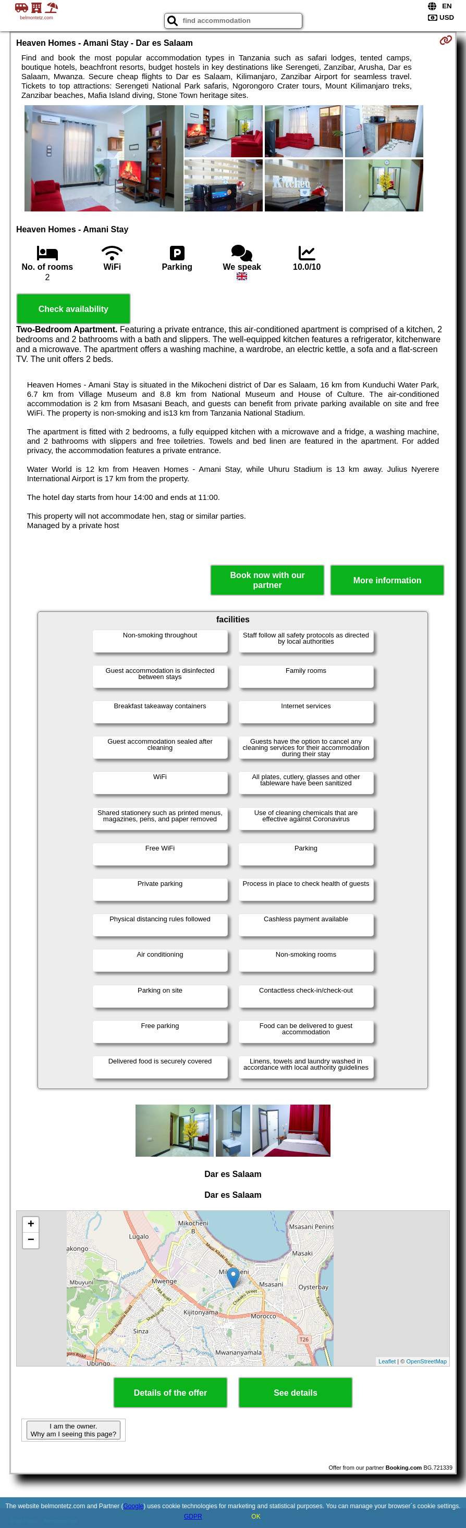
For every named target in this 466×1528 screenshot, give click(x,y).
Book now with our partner (267, 580)
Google (134, 1506)
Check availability (73, 309)
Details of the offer (170, 1392)
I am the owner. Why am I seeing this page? (73, 1430)
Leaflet (387, 1361)
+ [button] (31, 1225)
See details (295, 1392)
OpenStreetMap (426, 1361)
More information (387, 580)
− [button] (31, 1240)
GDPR (193, 1516)
